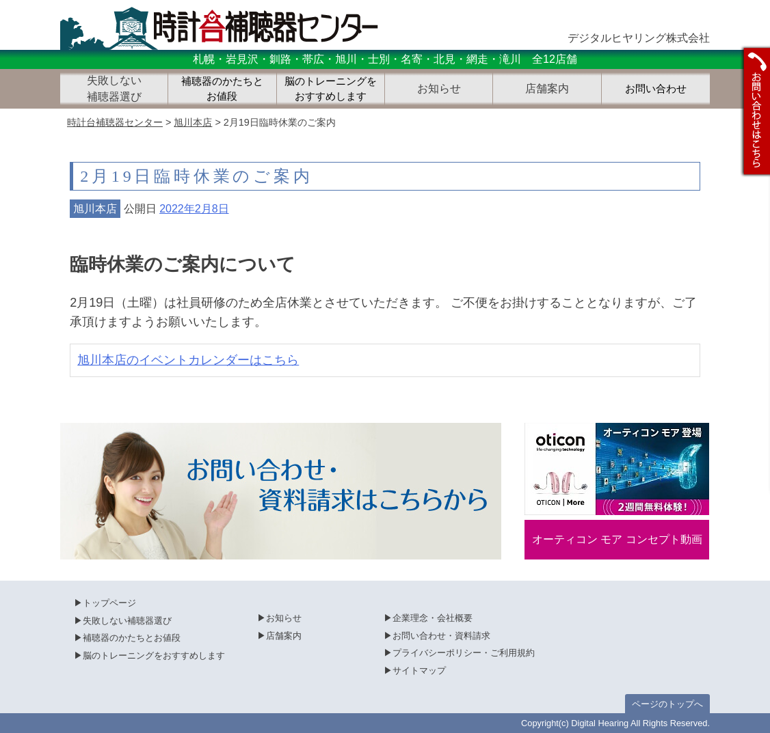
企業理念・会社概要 (433, 618)
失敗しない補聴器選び (127, 621)
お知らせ (284, 618)
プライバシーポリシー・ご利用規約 (464, 653)
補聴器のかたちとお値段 (222, 89)
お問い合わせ (656, 88)
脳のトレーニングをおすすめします (330, 89)
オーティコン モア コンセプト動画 (617, 539)
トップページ (109, 603)
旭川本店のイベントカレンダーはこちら (188, 360)
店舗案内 (284, 636)
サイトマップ (419, 670)
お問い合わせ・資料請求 (441, 636)
